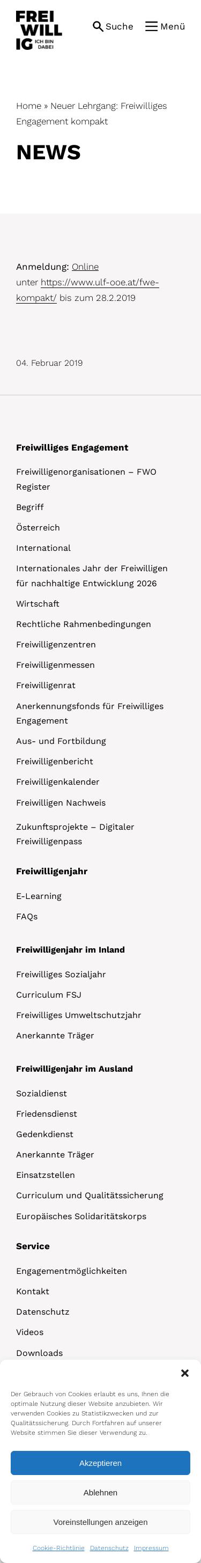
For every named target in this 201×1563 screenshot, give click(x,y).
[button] (185, 1373)
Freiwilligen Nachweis (61, 803)
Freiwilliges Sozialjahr (61, 974)
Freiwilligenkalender (58, 782)
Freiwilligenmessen (55, 665)
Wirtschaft (37, 604)
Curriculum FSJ (48, 995)
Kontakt (32, 1291)
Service (33, 1246)
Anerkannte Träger (55, 1035)
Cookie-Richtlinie (59, 1548)
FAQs (27, 916)
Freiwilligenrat (46, 685)
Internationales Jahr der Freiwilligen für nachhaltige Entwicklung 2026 (92, 575)
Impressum (151, 1548)
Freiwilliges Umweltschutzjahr (79, 1015)
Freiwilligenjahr (51, 871)
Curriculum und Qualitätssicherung (89, 1195)
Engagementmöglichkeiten (71, 1271)
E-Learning (39, 896)
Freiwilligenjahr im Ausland (74, 1069)
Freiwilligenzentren (56, 644)
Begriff (30, 507)
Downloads (39, 1353)
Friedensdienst (46, 1114)
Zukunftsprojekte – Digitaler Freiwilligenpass (75, 834)
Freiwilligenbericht (54, 761)
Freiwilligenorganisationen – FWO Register (86, 479)
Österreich (38, 527)
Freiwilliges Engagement (72, 447)
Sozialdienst (41, 1093)
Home (28, 105)
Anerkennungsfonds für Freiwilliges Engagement (89, 713)
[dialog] (100, 1461)
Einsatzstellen (45, 1175)
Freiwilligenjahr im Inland (70, 950)
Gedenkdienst (44, 1134)
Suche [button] (119, 26)
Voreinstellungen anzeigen (101, 1522)
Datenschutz (109, 1548)
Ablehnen (100, 1492)
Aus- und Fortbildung (61, 741)
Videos (29, 1332)
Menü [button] (172, 26)
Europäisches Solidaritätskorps (81, 1216)
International (43, 548)
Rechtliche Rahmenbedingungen (83, 624)
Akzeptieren (100, 1463)
